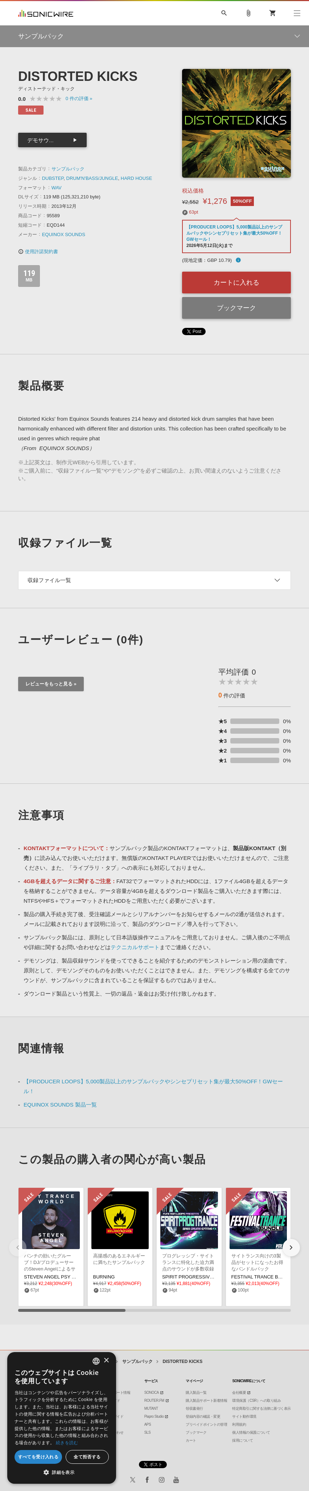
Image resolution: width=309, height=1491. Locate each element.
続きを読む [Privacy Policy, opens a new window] (67, 1442)
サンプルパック (68, 169)
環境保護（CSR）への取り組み (256, 1401)
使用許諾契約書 (38, 251)
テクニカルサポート (135, 947)
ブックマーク (236, 308)
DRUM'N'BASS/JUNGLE (92, 178)
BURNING (104, 1277)
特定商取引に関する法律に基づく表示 (261, 1408)
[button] (291, 1247)
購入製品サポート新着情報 (206, 1401)
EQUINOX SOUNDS (63, 234)
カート (191, 1440)
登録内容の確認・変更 (203, 1416)
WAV (57, 187)
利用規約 (239, 1424)
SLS (147, 1432)
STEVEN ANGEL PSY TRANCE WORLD (67, 1277)
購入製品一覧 (196, 1393)
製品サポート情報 (116, 1393)
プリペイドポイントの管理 (206, 1424)
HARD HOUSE (136, 178)
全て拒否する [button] (87, 1457)
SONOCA (151, 1393)
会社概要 (239, 1393)
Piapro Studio (154, 1416)
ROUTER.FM (154, 1401)
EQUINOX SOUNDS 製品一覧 (60, 1104)
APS (147, 1424)
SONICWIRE (45, 13)
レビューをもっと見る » (51, 684)
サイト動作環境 (244, 1416)
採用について (242, 1440)
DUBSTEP (53, 178)
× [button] (106, 1360)
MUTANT (151, 1408)
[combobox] (96, 1361)
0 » (79, 98)
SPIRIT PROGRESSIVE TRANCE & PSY (205, 1277)
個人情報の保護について (251, 1432)
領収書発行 (194, 1408)
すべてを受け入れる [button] (38, 1457)
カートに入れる (236, 282)
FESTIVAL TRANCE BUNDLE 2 (264, 1277)
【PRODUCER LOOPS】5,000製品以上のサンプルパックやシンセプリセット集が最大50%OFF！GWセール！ (234, 233)
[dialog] (61, 1418)
